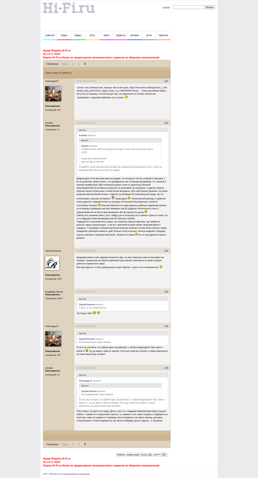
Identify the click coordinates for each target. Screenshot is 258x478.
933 (59, 110)
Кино (106, 35)
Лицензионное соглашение (76, 474)
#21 (166, 81)
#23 (166, 251)
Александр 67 (85, 381)
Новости (50, 35)
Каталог (166, 8)
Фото (92, 35)
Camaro (80, 87)
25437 (60, 298)
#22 (166, 123)
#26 (166, 368)
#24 (166, 292)
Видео (78, 35)
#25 (166, 326)
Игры (149, 35)
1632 (59, 279)
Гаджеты (120, 35)
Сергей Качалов (87, 304)
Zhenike (85, 146)
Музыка (135, 35)
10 (58, 130)
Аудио (64, 35)
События (163, 35)
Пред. (65, 63)
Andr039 (83, 135)
